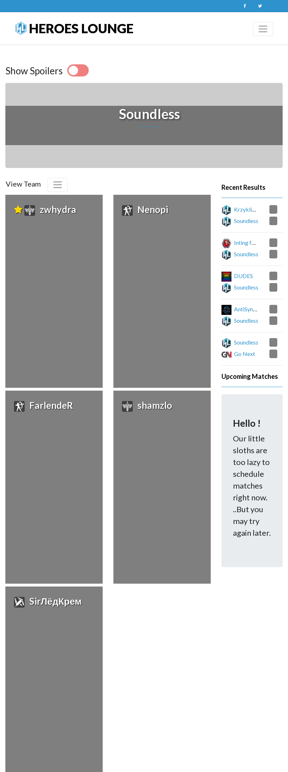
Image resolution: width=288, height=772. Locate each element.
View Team (23, 183)
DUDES (243, 275)
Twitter (260, 6)
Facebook (245, 6)
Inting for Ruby (252, 242)
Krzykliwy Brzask (256, 209)
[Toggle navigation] (263, 29)
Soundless (246, 220)
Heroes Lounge (74, 28)
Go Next (244, 353)
